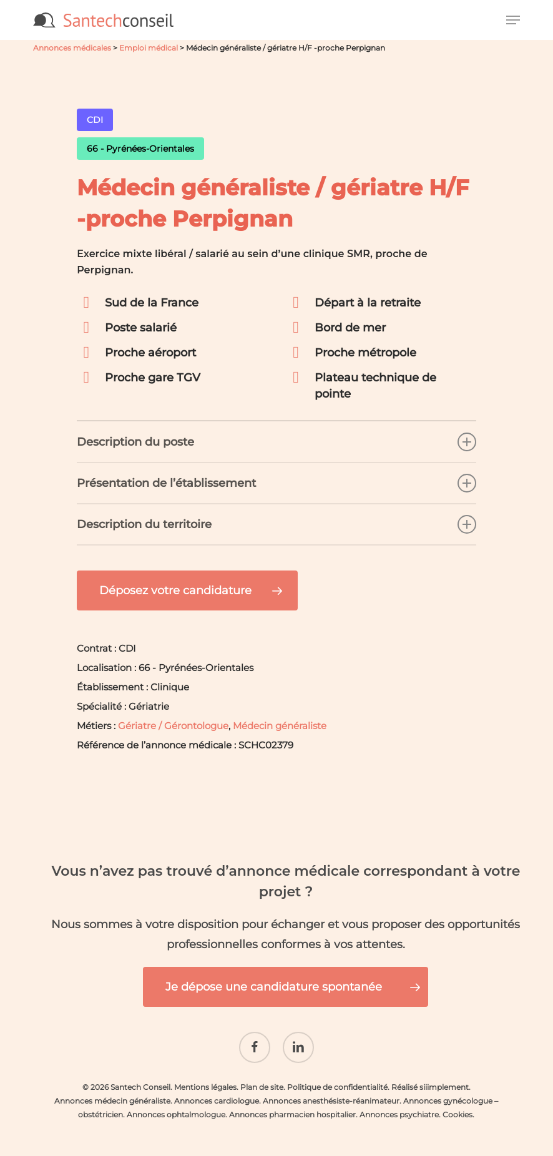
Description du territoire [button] (276, 524)
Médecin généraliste (279, 726)
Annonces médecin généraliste (112, 1091)
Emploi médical (148, 47)
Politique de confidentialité (337, 1077)
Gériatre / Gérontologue (173, 726)
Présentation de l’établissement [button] (276, 483)
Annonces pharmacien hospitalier (292, 1105)
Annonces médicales (72, 47)
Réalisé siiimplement (430, 1077)
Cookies (457, 1105)
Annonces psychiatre (399, 1105)
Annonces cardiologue (216, 1091)
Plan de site (261, 1077)
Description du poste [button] (276, 442)
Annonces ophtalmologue (176, 1105)
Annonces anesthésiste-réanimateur (331, 1091)
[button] (513, 20)
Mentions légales (205, 1077)
